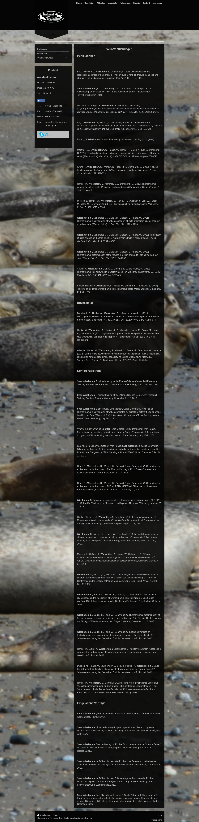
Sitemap (56, 815)
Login (159, 815)
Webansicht (156, 820)
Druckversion (44, 815)
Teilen (41, 101)
